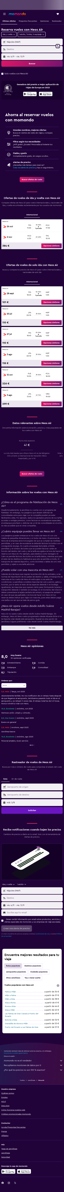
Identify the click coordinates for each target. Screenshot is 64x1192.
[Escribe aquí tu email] (34, 912)
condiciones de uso (42, 934)
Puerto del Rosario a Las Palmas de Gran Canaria (21, 1028)
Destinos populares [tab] (33, 966)
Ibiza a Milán (10, 1010)
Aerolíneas (31, 1080)
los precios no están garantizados (16, 1053)
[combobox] (9, 34)
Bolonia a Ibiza (11, 1020)
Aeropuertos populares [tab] (16, 972)
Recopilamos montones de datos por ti (33, 1065)
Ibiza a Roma (10, 1003)
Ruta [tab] (5, 779)
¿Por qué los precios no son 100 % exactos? (33, 1070)
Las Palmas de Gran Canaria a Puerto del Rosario (21, 1015)
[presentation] (46, 94)
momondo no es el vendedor (33, 1060)
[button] (4, 14)
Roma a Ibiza (10, 1006)
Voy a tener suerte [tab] (32, 978)
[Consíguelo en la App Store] (24, 1171)
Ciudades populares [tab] (39, 972)
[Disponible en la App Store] (46, 94)
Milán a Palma (10, 995)
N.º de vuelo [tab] (17, 779)
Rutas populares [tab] (13, 966)
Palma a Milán (10, 992)
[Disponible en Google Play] (30, 94)
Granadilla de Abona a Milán (16, 1024)
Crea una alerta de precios (24, 168)
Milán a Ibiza (10, 999)
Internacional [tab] (32, 215)
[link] (32, 179)
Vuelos (22, 1080)
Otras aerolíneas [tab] (13, 978)
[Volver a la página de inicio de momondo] (17, 14)
